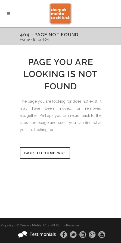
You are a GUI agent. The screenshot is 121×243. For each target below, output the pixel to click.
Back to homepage (45, 153)
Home (25, 39)
